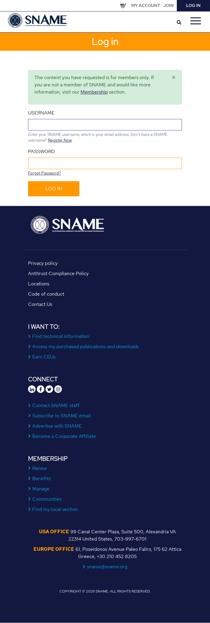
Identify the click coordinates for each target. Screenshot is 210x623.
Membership (94, 92)
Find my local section (55, 509)
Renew (40, 468)
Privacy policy (43, 263)
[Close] (174, 77)
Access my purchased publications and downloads (86, 346)
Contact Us (40, 304)
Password (41, 151)
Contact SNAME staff (56, 405)
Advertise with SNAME (57, 426)
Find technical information (61, 336)
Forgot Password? (44, 173)
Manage (41, 489)
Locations (38, 284)
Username (41, 113)
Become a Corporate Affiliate (64, 436)
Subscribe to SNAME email (62, 416)
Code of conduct (46, 294)
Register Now (60, 140)
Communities (47, 499)
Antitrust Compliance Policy (58, 273)
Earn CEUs (44, 357)
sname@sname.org (107, 567)
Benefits (42, 478)
